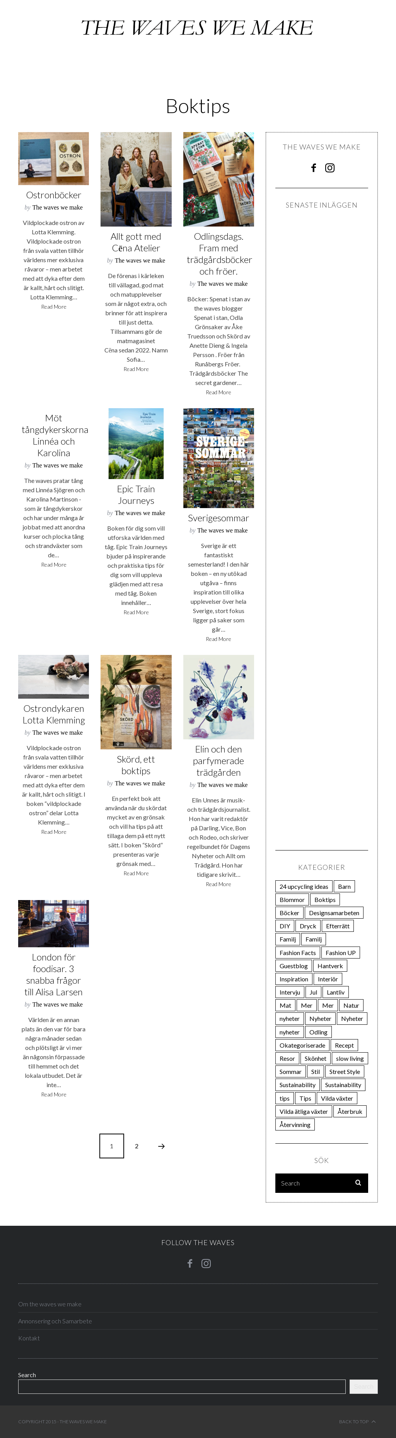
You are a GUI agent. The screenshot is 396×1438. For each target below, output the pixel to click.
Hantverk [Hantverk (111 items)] (330, 965)
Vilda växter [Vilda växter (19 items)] (337, 1098)
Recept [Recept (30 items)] (344, 1045)
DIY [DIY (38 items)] (285, 925)
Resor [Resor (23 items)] (287, 1058)
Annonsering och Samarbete (55, 1321)
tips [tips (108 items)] (285, 1098)
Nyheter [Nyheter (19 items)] (352, 1018)
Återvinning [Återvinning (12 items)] (295, 1124)
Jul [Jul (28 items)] (313, 992)
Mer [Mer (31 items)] (328, 1005)
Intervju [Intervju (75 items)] (290, 992)
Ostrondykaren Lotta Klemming (53, 714)
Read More (54, 307)
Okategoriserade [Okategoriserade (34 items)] (302, 1045)
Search (27, 1374)
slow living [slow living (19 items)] (350, 1058)
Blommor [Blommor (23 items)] (292, 899)
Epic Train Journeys (136, 494)
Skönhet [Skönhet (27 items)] (315, 1058)
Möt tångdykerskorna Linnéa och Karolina (55, 435)
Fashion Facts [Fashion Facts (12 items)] (298, 952)
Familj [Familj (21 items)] (288, 939)
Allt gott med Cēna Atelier (136, 241)
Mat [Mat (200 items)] (285, 1005)
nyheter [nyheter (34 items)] (290, 1018)
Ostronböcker (54, 194)
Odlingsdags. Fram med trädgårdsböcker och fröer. (220, 253)
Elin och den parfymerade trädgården (218, 760)
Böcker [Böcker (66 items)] (289, 912)
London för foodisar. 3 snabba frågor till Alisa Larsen (53, 974)
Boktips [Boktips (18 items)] (325, 899)
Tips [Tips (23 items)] (305, 1098)
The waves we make (57, 207)
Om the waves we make (50, 1303)
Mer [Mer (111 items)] (306, 1005)
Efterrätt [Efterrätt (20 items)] (338, 925)
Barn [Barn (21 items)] (344, 886)
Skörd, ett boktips (136, 764)
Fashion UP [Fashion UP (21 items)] (341, 952)
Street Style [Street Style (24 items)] (344, 1071)
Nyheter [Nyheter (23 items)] (320, 1018)
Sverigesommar (218, 517)
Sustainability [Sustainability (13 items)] (343, 1084)
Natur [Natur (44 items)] (351, 1005)
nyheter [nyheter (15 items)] (290, 1032)
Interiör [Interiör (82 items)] (328, 979)
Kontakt (29, 1338)
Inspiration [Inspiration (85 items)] (294, 979)
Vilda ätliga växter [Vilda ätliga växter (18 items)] (304, 1111)
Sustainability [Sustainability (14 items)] (298, 1084)
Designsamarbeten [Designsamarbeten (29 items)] (334, 912)
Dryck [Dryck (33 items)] (308, 925)
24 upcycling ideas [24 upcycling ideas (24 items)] (304, 886)
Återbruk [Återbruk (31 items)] (350, 1111)
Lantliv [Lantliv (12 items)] (336, 992)
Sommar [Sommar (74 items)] (291, 1071)
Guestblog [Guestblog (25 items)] (294, 965)
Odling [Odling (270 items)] (318, 1032)
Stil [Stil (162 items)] (315, 1071)
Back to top (357, 1421)
